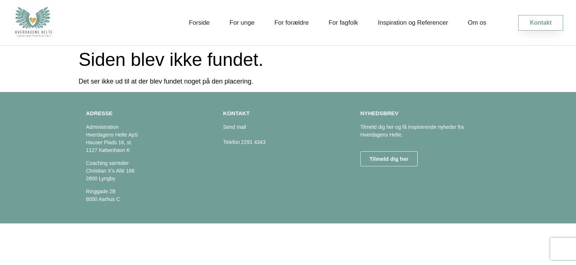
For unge (242, 22)
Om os (477, 22)
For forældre (291, 22)
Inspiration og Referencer (413, 22)
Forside (199, 22)
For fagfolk (343, 22)
